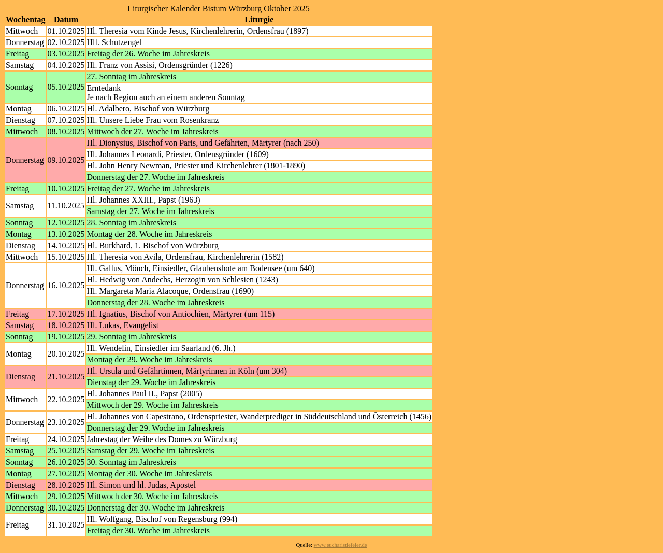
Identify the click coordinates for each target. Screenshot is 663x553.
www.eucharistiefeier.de (340, 545)
